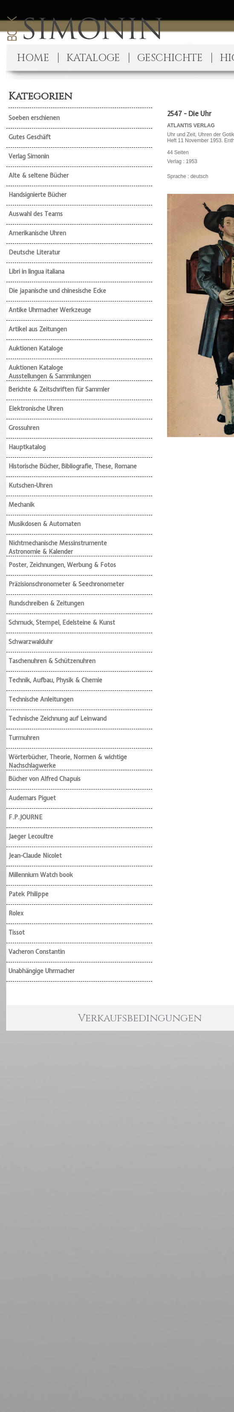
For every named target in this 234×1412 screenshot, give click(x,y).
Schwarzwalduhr (31, 642)
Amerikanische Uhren (37, 233)
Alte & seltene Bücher (39, 175)
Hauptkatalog (27, 447)
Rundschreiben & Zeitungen (46, 603)
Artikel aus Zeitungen (38, 329)
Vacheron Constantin (37, 952)
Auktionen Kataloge (36, 348)
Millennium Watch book (41, 875)
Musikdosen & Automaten (45, 524)
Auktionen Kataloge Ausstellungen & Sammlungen (50, 372)
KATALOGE (93, 58)
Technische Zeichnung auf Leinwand (58, 718)
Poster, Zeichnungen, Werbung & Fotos (62, 565)
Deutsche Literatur (34, 252)
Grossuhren (24, 428)
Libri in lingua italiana (36, 271)
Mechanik (22, 505)
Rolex (16, 913)
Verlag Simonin (29, 156)
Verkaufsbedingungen (140, 1018)
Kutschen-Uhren (30, 485)
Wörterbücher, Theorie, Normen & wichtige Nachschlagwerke (68, 761)
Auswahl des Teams (36, 214)
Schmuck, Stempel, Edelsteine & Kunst (62, 622)
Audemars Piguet (32, 798)
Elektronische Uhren (36, 408)
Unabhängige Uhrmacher (42, 971)
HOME (33, 58)
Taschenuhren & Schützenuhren (52, 661)
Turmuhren (24, 738)
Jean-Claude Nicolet (35, 855)
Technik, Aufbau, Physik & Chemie (55, 680)
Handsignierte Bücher (37, 195)
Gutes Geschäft (30, 137)
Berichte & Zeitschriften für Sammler (59, 389)
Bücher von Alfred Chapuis (45, 779)
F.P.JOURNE (26, 817)
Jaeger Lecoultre (31, 836)
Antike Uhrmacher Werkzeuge (50, 310)
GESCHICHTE (170, 58)
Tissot (17, 932)
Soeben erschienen (34, 118)
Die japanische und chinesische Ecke (57, 291)
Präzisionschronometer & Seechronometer (66, 584)
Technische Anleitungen (41, 699)
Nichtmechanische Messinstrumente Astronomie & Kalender (58, 547)
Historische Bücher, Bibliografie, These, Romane (73, 466)
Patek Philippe (29, 894)
